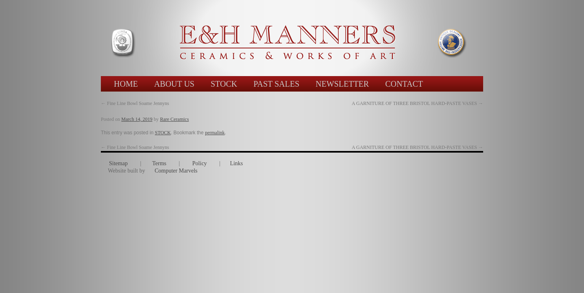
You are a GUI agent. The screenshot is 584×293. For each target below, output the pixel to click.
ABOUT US (174, 83)
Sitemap (118, 163)
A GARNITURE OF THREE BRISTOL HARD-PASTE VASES (417, 147)
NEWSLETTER (342, 83)
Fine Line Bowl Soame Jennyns (135, 103)
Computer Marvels (176, 171)
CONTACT (404, 83)
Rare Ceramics (174, 119)
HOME (126, 83)
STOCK (224, 83)
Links (236, 163)
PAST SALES (276, 83)
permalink (215, 133)
